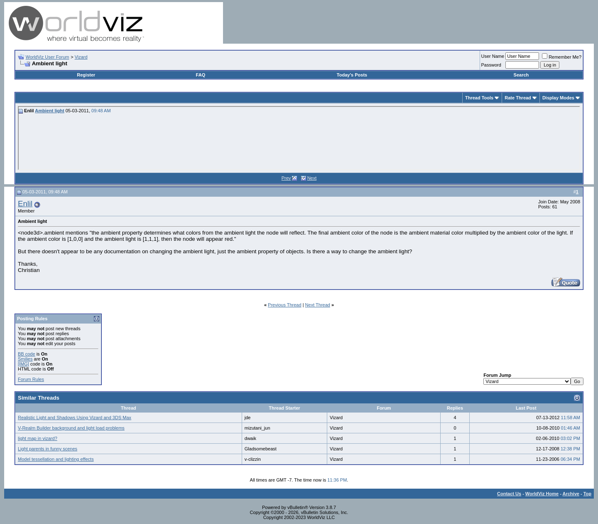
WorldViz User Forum (47, 56)
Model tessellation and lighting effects (56, 459)
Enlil (25, 203)
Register (86, 74)
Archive (571, 493)
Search (521, 74)
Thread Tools (479, 97)
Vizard (81, 56)
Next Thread (317, 304)
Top (587, 493)
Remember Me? (561, 56)
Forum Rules (31, 379)
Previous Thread (284, 304)
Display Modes (558, 97)
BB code (26, 353)
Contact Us (509, 493)
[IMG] (23, 363)
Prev (286, 177)
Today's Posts (352, 74)
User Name (493, 56)
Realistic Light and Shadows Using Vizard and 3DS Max (74, 417)
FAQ (201, 74)
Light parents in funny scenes (47, 448)
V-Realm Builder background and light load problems (71, 427)
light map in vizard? (37, 438)
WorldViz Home (542, 493)
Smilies (25, 358)
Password (491, 64)
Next (312, 177)
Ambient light (49, 110)
